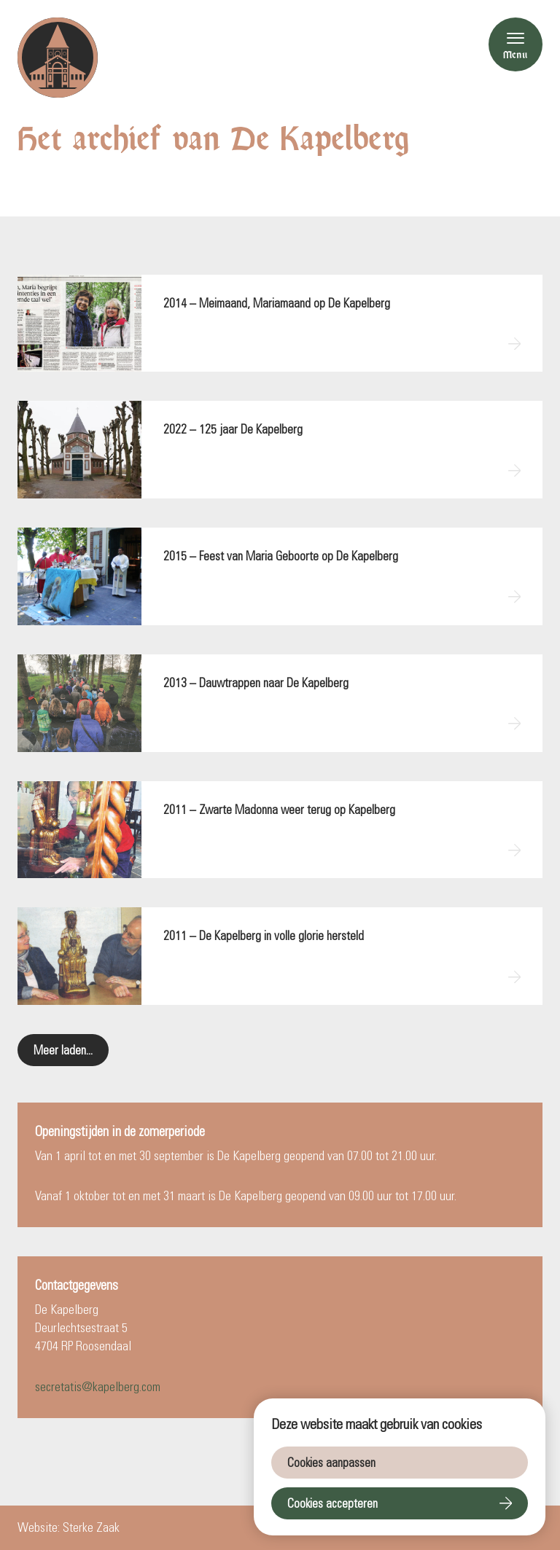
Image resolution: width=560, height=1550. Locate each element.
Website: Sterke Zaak (69, 1527)
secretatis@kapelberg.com (97, 1387)
